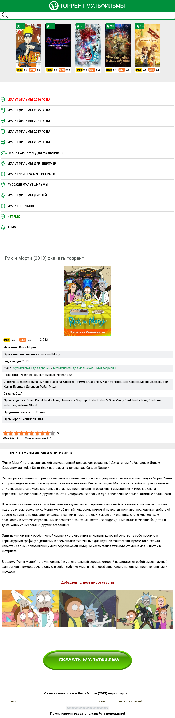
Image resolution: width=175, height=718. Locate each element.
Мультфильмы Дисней (27, 195)
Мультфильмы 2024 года (28, 121)
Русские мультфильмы (27, 185)
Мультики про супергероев (31, 174)
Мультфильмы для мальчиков (35, 153)
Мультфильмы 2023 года (28, 131)
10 (52, 433)
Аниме (12, 227)
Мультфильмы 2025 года (28, 110)
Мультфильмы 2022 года (28, 142)
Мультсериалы (20, 206)
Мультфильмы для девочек (31, 163)
